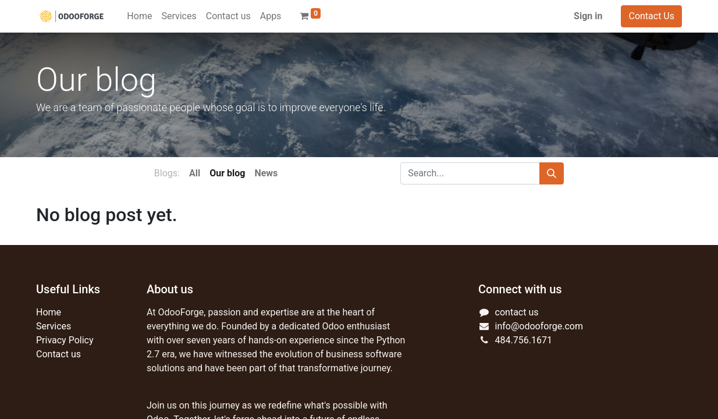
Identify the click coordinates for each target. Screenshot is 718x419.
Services (53, 326)
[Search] (551, 173)
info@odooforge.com (539, 326)
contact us (517, 312)
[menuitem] (139, 16)
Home (48, 312)
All (194, 173)
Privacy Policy (65, 340)
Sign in (588, 16)
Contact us (58, 354)
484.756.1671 (523, 340)
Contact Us (651, 16)
